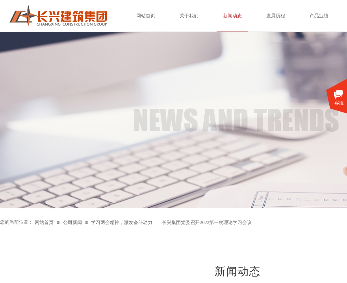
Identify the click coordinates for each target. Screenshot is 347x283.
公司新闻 (72, 222)
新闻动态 (232, 15)
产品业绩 (319, 15)
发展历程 (275, 15)
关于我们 (189, 15)
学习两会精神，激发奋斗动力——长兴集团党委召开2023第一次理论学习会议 (171, 222)
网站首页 (44, 222)
